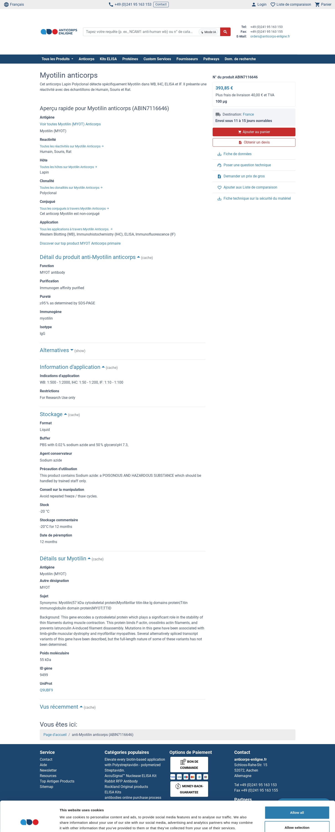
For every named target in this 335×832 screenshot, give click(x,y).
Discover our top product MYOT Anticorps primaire (80, 243)
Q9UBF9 (46, 690)
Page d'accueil (55, 735)
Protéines (130, 59)
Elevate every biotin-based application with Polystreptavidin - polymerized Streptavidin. (135, 764)
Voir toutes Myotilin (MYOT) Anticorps (70, 124)
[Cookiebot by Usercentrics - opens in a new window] (29, 823)
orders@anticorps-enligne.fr (270, 36)
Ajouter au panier (254, 132)
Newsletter (48, 770)
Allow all (297, 787)
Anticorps (86, 59)
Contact (161, 4)
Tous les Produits (56, 59)
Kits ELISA (108, 59)
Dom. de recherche (240, 59)
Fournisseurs (187, 59)
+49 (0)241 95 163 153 (129, 4)
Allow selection (297, 802)
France (248, 114)
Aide (43, 765)
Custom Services (157, 59)
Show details (238, 823)
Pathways (211, 59)
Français (14, 4)
